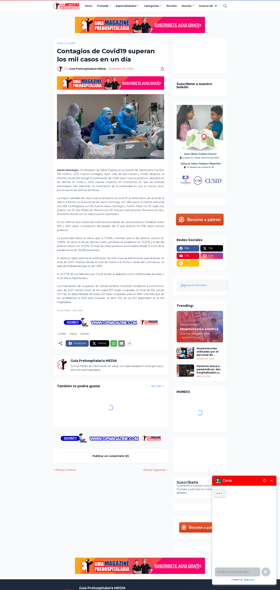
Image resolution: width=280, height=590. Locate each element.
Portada (102, 6)
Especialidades (126, 6)
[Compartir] (161, 69)
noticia (73, 333)
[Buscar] (224, 6)
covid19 (70, 43)
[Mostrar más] (129, 343)
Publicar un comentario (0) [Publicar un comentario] (110, 456)
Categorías (151, 6)
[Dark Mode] (217, 6)
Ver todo (156, 386)
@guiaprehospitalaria (194, 285)
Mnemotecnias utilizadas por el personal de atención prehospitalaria (207, 352)
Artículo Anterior (66, 470)
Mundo (186, 6)
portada (85, 333)
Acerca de (206, 6)
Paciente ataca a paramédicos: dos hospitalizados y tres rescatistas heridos (209, 369)
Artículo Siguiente (154, 470)
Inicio (88, 6)
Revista (171, 6)
